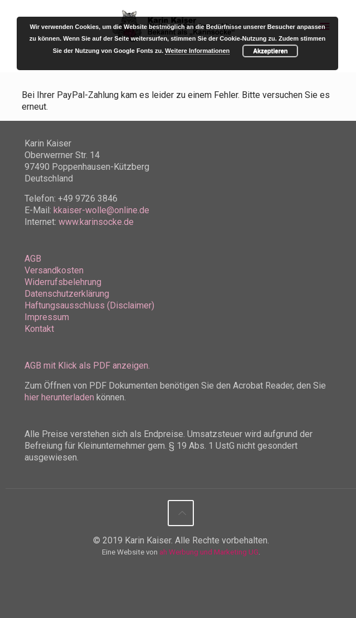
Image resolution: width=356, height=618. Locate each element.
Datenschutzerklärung (67, 293)
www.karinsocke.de (96, 222)
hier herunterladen (59, 397)
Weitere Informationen (197, 50)
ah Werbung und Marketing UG (209, 552)
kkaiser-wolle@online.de (101, 210)
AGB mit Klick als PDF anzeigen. (87, 365)
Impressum (47, 317)
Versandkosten (54, 270)
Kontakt (39, 328)
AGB (33, 258)
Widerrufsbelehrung (63, 282)
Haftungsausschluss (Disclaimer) (89, 305)
